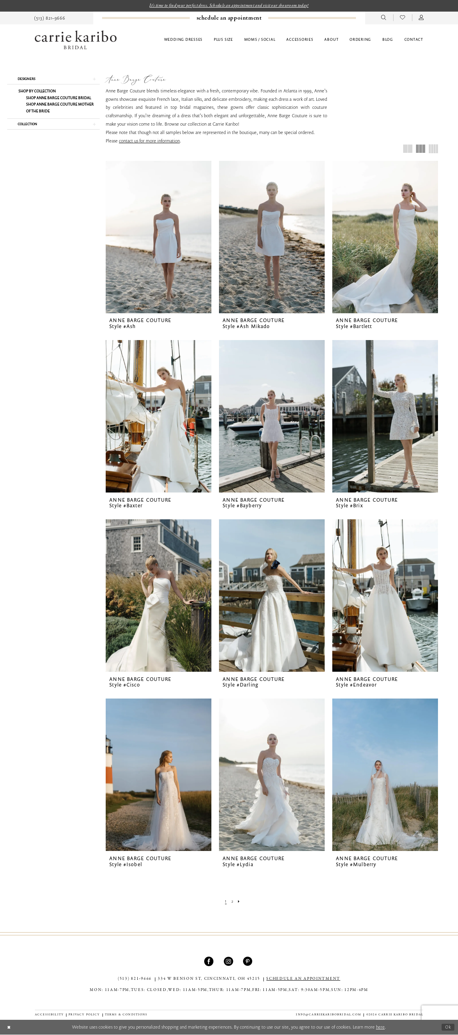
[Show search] (383, 18)
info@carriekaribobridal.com (328, 1015)
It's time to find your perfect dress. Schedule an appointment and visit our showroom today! (229, 5)
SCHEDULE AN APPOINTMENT (303, 979)
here (380, 1027)
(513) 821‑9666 (135, 979)
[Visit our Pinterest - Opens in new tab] (248, 962)
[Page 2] (232, 902)
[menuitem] (50, 18)
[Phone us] (50, 18)
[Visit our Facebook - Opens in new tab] (209, 962)
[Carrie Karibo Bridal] (76, 40)
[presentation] (158, 237)
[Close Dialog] (9, 1027)
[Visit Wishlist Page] (402, 18)
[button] (421, 18)
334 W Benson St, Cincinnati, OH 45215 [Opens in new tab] (209, 979)
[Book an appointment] (229, 18)
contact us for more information (149, 141)
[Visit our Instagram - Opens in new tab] (229, 962)
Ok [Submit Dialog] (447, 1028)
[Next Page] (239, 902)
